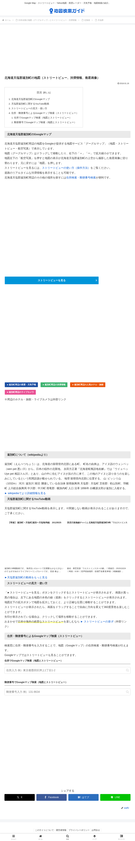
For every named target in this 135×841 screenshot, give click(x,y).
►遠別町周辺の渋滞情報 (54, 386)
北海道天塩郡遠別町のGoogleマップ (30, 99)
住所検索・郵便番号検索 (81, 178)
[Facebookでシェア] (51, 799)
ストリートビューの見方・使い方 (29, 109)
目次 (39, 92)
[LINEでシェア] (115, 799)
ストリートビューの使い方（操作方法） (66, 169)
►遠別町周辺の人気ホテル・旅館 (87, 386)
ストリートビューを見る (51, 281)
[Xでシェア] (19, 799)
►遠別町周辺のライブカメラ (20, 394)
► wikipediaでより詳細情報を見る (25, 494)
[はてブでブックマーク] (83, 799)
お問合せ (97, 832)
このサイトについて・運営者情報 (49, 832)
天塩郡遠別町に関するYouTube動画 (30, 104)
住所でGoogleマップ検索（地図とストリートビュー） (43, 118)
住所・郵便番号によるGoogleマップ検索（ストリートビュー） (45, 113)
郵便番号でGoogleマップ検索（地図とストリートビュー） (45, 123)
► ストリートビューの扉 (96, 623)
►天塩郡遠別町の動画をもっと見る (25, 578)
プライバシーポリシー (79, 832)
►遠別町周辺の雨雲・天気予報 (21, 386)
